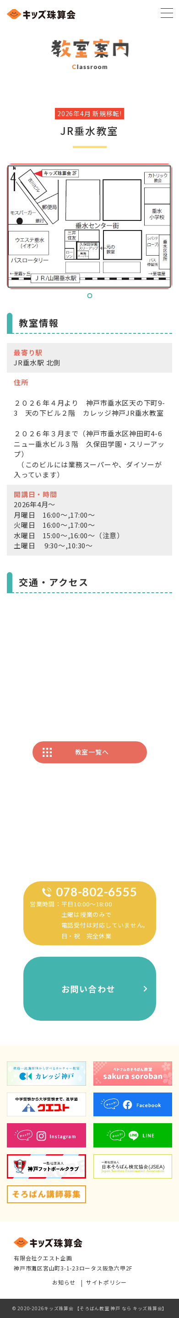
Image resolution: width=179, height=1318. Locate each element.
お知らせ (64, 1282)
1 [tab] (89, 295)
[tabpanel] (89, 226)
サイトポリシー (106, 1282)
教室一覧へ (92, 751)
